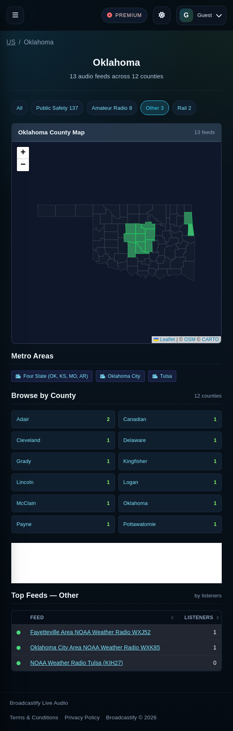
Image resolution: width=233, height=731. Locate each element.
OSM (190, 339)
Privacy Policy (82, 717)
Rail (184, 108)
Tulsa (162, 376)
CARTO (210, 339)
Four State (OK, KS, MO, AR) (52, 376)
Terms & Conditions (34, 717)
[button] (23, 153)
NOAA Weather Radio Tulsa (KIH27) (76, 663)
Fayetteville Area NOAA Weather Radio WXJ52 (90, 632)
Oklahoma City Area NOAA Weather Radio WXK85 (95, 647)
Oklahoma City (120, 376)
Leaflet (164, 339)
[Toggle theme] (162, 15)
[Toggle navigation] (15, 15)
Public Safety (57, 108)
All (19, 108)
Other (155, 108)
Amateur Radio (112, 108)
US (11, 42)
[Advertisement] (116, 563)
